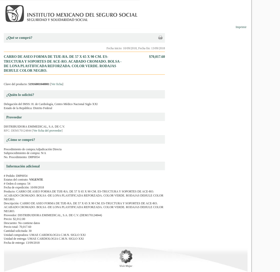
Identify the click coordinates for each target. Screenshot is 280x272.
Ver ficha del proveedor (47, 130)
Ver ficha (56, 84)
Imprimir (241, 27)
